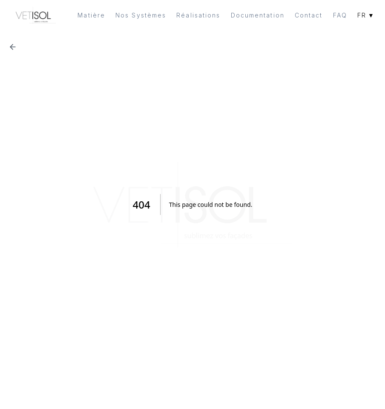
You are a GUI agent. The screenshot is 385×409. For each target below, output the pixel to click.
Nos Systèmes (140, 15)
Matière (91, 15)
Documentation (257, 15)
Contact (309, 15)
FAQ (340, 15)
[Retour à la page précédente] (13, 47)
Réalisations (198, 15)
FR (366, 15)
